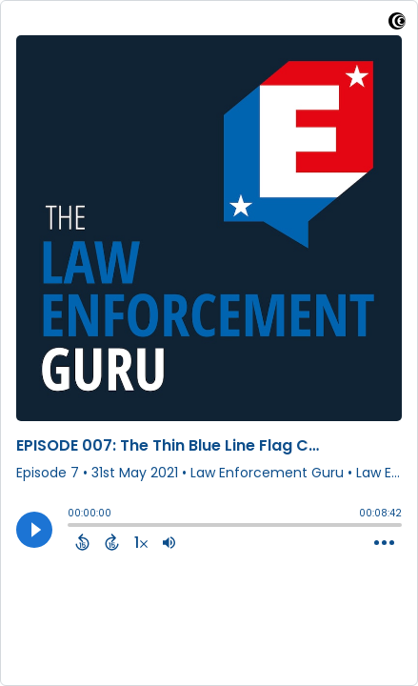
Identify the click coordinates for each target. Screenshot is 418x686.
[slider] (72, 526)
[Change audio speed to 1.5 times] (141, 542)
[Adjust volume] (169, 542)
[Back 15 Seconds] (82, 542)
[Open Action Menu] (384, 543)
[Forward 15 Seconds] (112, 542)
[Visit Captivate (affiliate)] (397, 24)
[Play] (34, 530)
